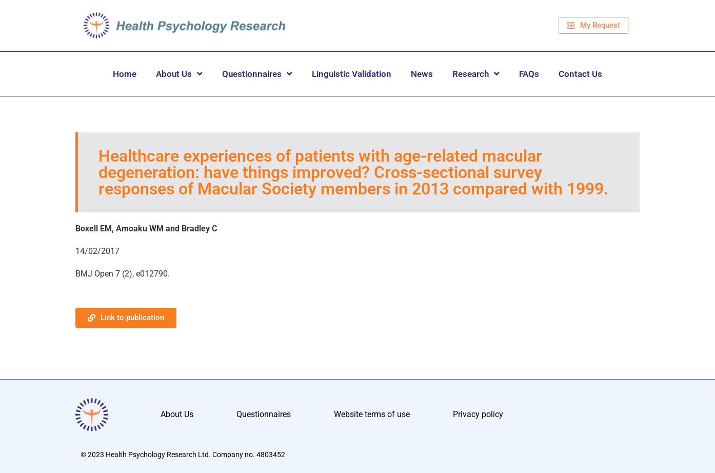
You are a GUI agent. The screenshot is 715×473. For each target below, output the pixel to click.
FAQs (529, 74)
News (422, 74)
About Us (179, 73)
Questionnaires (257, 73)
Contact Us (580, 74)
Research (476, 73)
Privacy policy (478, 415)
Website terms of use (372, 415)
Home (124, 74)
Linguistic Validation (351, 74)
